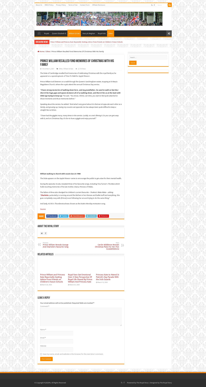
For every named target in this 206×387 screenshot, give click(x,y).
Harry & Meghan (89, 33)
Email (43, 338)
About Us (39, 5)
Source (43, 209)
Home (39, 33)
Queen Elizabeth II (59, 33)
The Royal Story (142, 383)
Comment (44, 306)
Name (43, 330)
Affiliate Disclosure (98, 5)
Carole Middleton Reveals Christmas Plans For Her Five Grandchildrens (105, 246)
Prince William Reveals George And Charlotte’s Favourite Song (56, 245)
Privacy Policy (61, 5)
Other (110, 33)
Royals (46, 33)
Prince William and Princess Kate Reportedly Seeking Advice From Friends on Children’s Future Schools (86, 42)
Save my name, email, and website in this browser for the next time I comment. (73, 354)
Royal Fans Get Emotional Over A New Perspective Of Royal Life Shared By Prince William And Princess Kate (80, 278)
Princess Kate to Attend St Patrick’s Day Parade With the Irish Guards (107, 277)
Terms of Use (72, 5)
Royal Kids (102, 33)
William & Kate (74, 33)
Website (43, 346)
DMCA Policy (49, 5)
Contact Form (85, 5)
